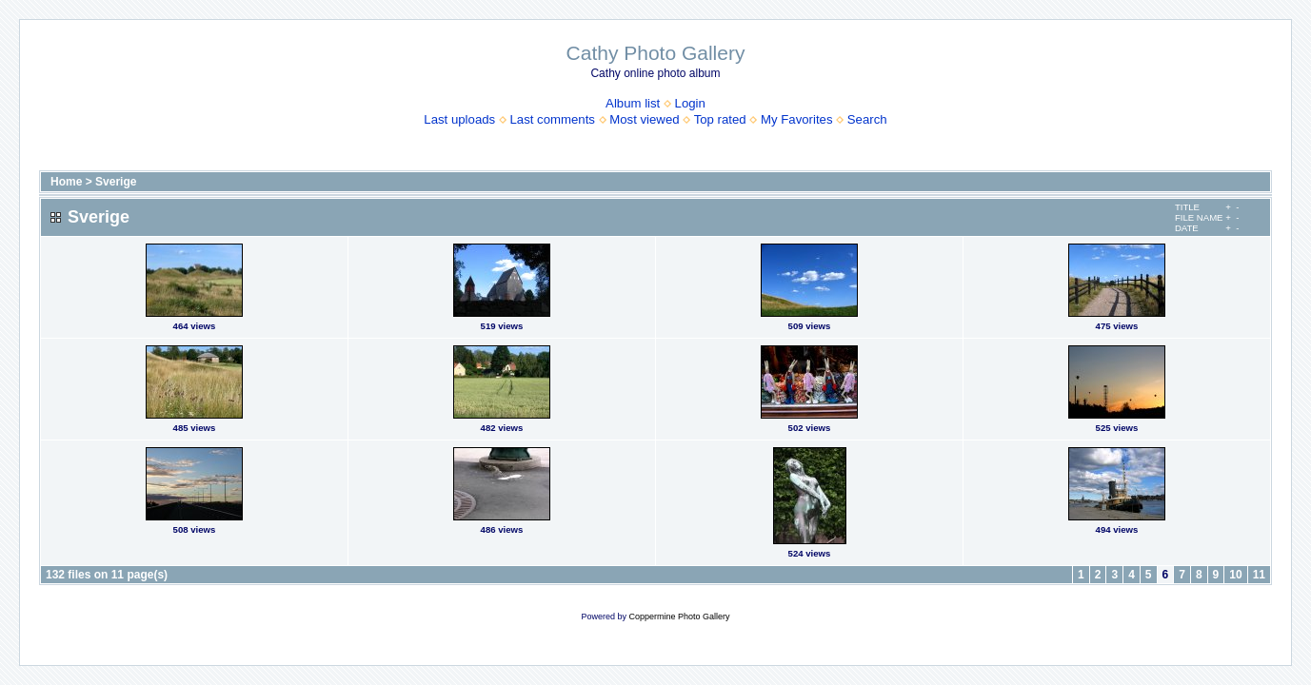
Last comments (552, 119)
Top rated (720, 119)
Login (690, 103)
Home (66, 181)
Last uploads (459, 119)
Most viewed (644, 119)
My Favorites (796, 119)
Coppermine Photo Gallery (678, 616)
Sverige (115, 181)
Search (867, 119)
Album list (633, 103)
